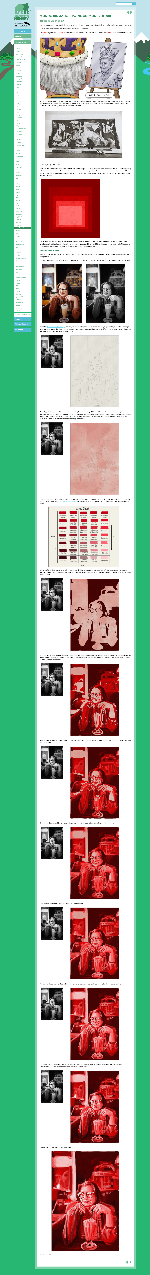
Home (23, 31)
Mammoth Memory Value (67, 501)
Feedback (18, 319)
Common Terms (20, 42)
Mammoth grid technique (56, 327)
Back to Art (18, 36)
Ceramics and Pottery (22, 315)
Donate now (19, 330)
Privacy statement (21, 324)
